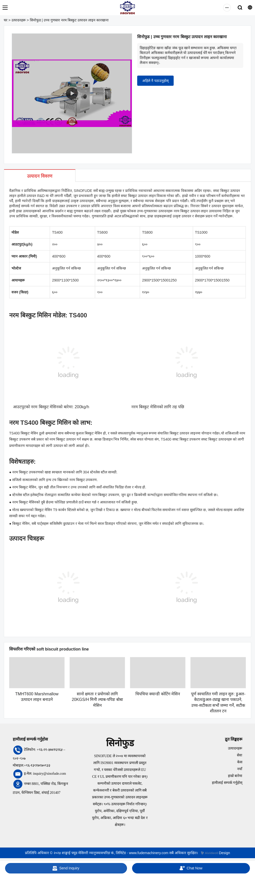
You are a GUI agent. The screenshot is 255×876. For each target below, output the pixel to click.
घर (5, 20)
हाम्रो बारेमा (235, 776)
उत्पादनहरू (18, 20)
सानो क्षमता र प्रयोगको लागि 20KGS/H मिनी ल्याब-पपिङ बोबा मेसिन (97, 700)
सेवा (239, 755)
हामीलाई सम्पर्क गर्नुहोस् (227, 783)
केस (239, 762)
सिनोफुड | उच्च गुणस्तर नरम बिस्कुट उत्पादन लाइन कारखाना (69, 20)
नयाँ (239, 769)
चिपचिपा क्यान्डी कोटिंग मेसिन (157, 694)
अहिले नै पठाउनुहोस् (155, 81)
